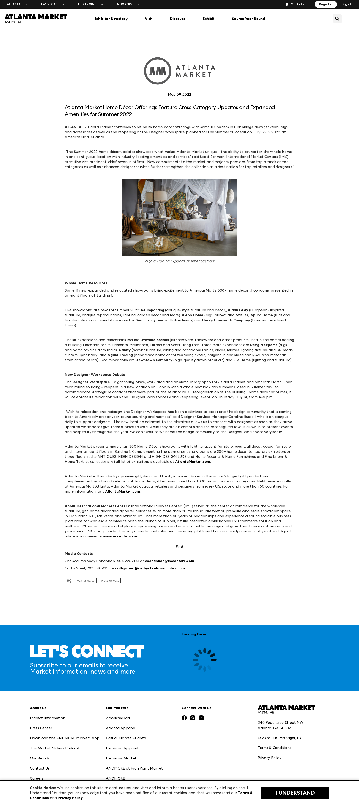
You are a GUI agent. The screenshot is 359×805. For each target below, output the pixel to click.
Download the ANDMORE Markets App (64, 738)
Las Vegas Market (121, 758)
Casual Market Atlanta (126, 738)
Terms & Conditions (274, 747)
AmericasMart (118, 718)
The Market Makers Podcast (55, 748)
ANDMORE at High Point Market (134, 768)
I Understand (295, 792)
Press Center (41, 728)
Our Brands (40, 758)
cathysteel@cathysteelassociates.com (150, 568)
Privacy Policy (269, 758)
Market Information (47, 718)
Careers (36, 778)
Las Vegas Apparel (122, 748)
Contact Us (40, 768)
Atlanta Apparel (120, 728)
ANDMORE (115, 778)
